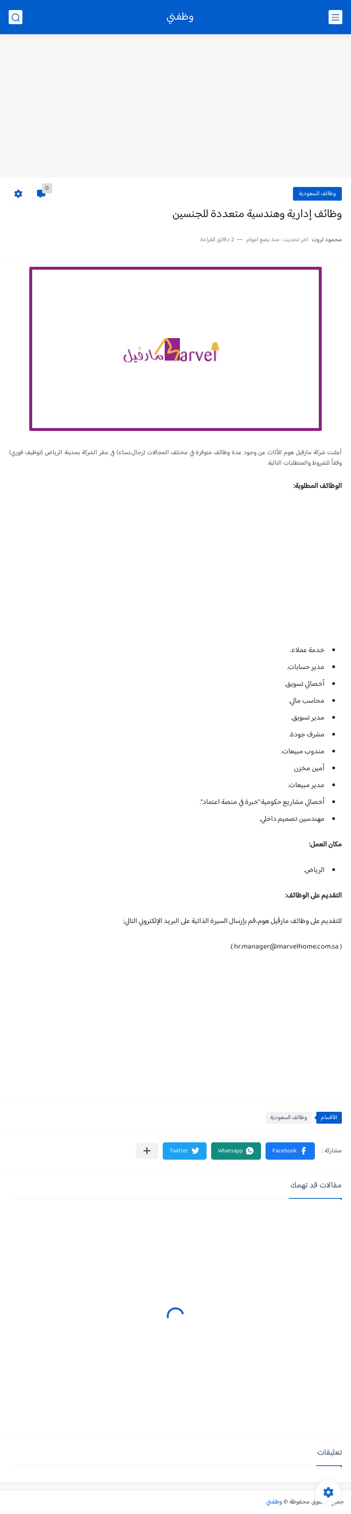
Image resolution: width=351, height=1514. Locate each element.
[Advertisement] (175, 107)
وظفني (180, 17)
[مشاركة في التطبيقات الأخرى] (147, 1151)
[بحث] (15, 17)
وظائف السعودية (317, 194)
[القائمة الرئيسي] (335, 17)
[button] (290, 1151)
